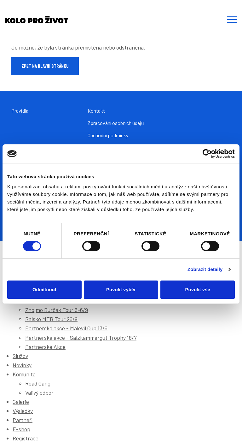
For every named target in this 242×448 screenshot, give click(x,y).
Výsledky (23, 410)
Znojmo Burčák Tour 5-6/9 (56, 309)
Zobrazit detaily (205, 269)
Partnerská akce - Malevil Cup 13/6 (66, 328)
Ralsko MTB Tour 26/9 (51, 318)
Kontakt (96, 111)
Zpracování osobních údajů (116, 123)
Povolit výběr (121, 289)
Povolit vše (197, 289)
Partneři (22, 419)
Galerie (21, 401)
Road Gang (37, 383)
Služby (20, 355)
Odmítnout (44, 289)
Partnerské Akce (45, 346)
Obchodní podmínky (108, 135)
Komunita (24, 374)
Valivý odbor (39, 392)
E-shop (21, 429)
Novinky (22, 365)
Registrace (25, 438)
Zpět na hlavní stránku (45, 66)
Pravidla (19, 111)
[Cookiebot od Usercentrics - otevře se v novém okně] (207, 153)
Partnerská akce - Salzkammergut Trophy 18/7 (80, 337)
